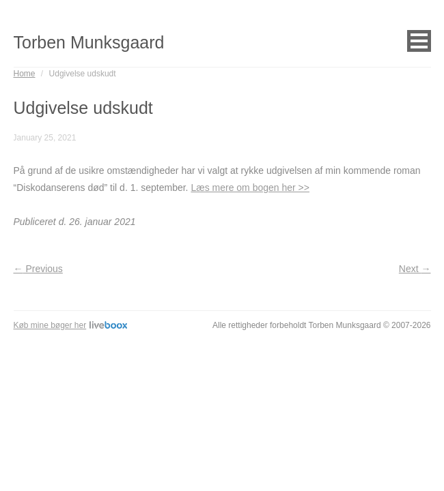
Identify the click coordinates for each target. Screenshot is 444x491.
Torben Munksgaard (89, 42)
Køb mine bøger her (71, 325)
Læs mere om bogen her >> (250, 187)
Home (25, 73)
